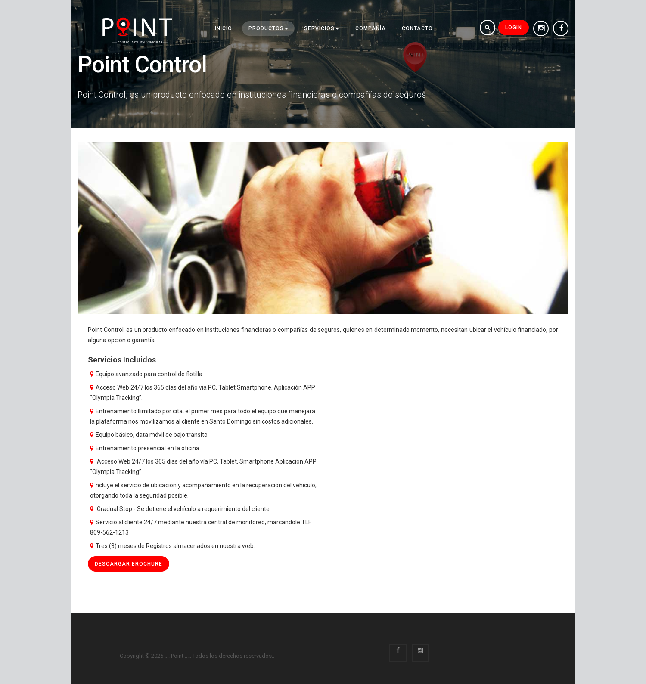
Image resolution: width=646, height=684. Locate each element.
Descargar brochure (128, 564)
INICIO (223, 28)
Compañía (370, 28)
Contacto (417, 28)
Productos (268, 28)
